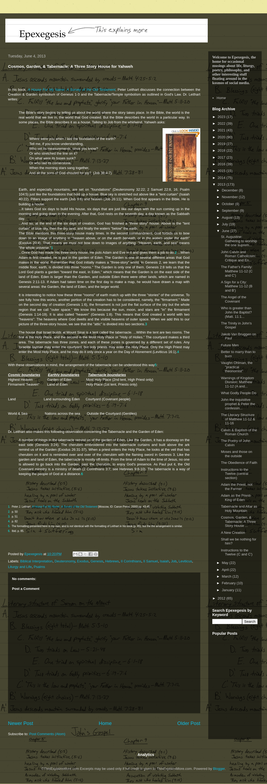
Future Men (229, 345)
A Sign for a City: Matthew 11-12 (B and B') (236, 286)
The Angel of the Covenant (233, 299)
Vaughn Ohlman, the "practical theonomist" (236, 367)
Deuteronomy (64, 561)
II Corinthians (131, 561)
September (231, 211)
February (229, 583)
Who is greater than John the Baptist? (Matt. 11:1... (236, 312)
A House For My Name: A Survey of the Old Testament (71, 90)
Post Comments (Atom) (47, 734)
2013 (222, 184)
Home (105, 723)
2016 (222, 164)
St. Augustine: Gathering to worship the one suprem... (239, 241)
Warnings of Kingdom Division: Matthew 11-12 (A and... (237, 382)
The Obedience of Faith (239, 463)
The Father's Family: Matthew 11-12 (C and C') (236, 271)
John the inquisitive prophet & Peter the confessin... (238, 404)
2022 (222, 123)
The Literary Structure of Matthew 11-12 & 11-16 (238, 419)
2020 (222, 137)
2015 (222, 171)
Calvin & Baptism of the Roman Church (239, 432)
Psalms (39, 567)
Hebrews (112, 561)
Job (174, 561)
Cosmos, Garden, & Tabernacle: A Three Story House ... (238, 521)
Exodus (83, 561)
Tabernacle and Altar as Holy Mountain (239, 508)
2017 (222, 157)
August (228, 217)
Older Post (188, 723)
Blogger (219, 769)
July (225, 224)
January (228, 590)
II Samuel (150, 561)
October (228, 204)
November (230, 197)
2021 (222, 130)
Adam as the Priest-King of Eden (236, 497)
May (225, 563)
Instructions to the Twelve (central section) (234, 474)
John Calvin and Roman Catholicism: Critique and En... (238, 256)
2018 (222, 150)
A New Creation (233, 533)
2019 (222, 144)
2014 (222, 178)
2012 (222, 598)
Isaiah (164, 561)
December (230, 190)
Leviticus (185, 561)
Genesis (97, 561)
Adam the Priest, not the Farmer (236, 487)
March (227, 576)
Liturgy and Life (20, 567)
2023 (222, 117)
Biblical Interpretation (36, 561)
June (226, 231)
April (226, 570)
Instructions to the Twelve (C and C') (236, 552)
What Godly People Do (238, 393)
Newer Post (20, 723)
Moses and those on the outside (236, 454)
